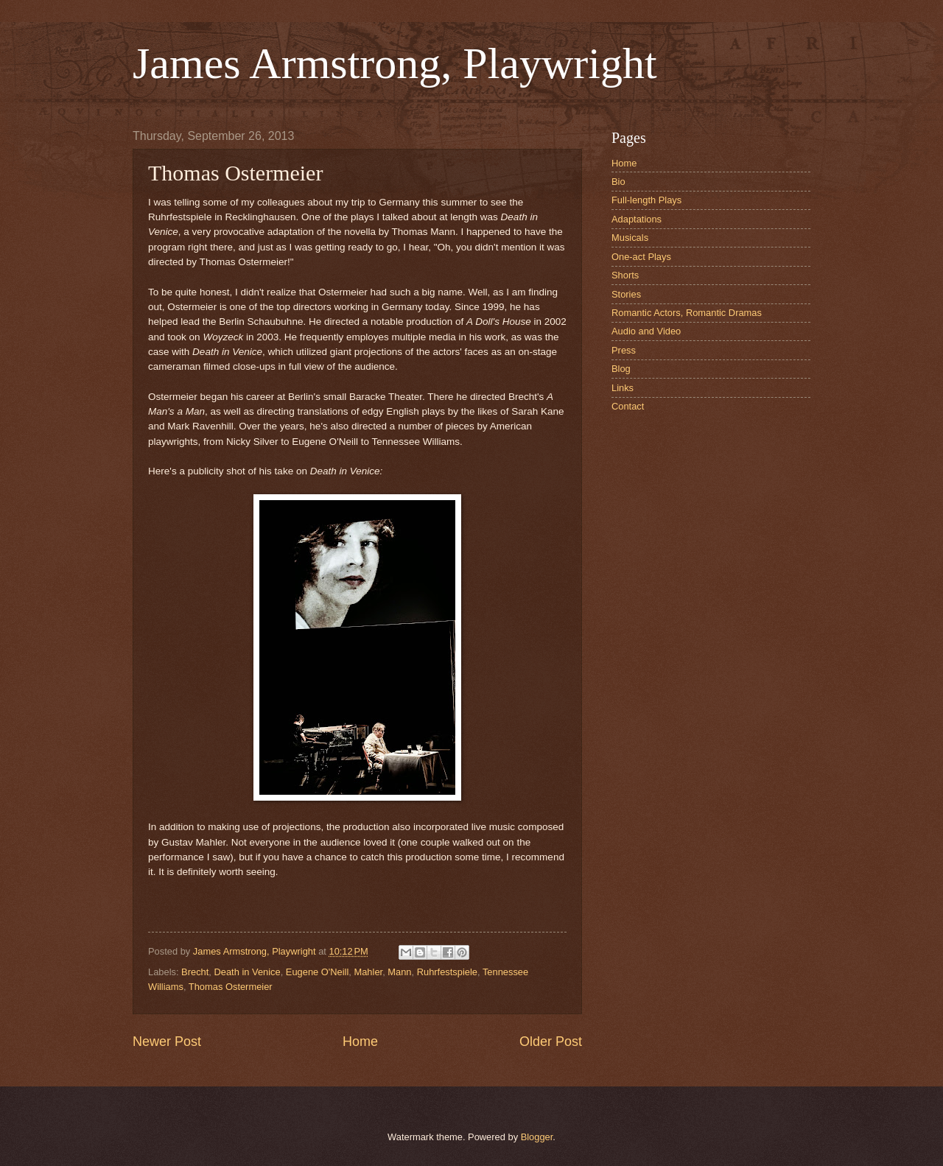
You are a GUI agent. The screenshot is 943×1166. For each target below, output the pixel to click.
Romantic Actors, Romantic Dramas (686, 312)
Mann (399, 971)
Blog (621, 368)
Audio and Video (646, 331)
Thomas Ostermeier (231, 986)
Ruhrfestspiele (447, 971)
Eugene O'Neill (317, 971)
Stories (626, 294)
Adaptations (636, 219)
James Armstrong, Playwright (395, 63)
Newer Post (167, 1041)
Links (622, 387)
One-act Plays (641, 256)
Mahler (368, 971)
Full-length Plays (646, 200)
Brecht (194, 971)
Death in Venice (247, 971)
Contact (627, 406)
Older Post (550, 1041)
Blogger (537, 1136)
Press (623, 350)
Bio (618, 181)
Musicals (629, 237)
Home (360, 1041)
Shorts (625, 275)
